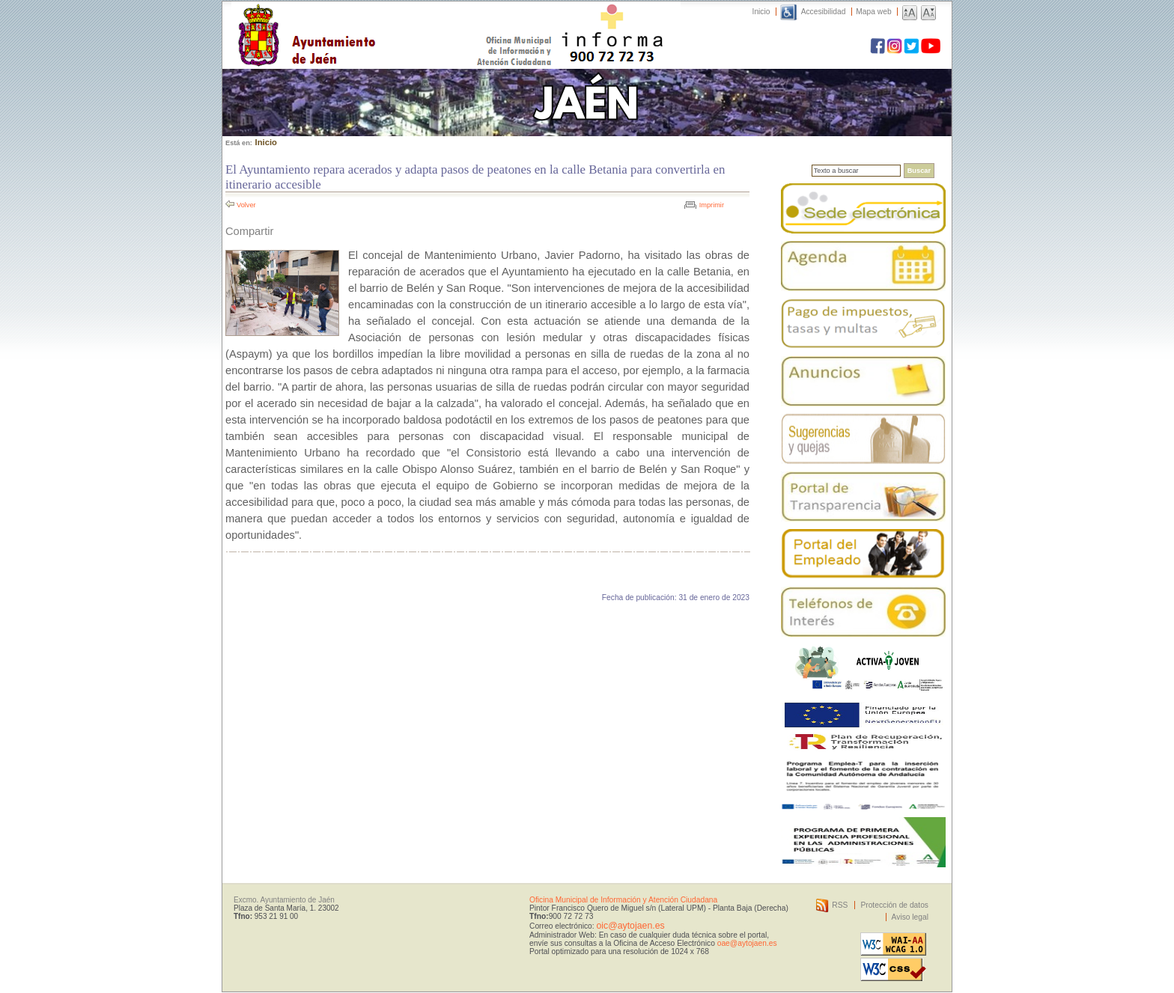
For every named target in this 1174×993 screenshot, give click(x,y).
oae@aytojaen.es (747, 943)
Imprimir (711, 205)
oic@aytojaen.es (630, 925)
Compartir (249, 231)
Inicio (761, 11)
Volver (246, 205)
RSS (840, 905)
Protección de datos (894, 905)
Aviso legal (910, 917)
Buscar (919, 170)
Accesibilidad (823, 11)
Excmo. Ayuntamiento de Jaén (284, 900)
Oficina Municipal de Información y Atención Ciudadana (623, 900)
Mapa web (873, 11)
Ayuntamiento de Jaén (371, 20)
